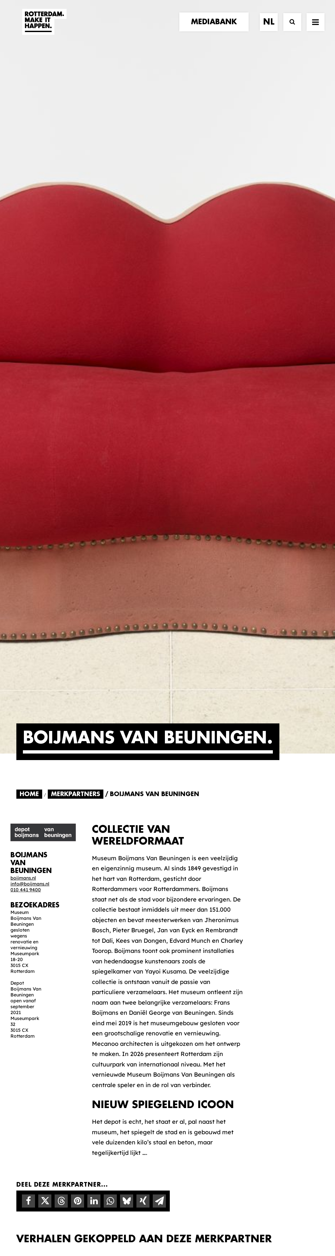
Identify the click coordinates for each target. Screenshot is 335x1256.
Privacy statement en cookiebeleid (195, 1228)
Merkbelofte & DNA (125, 1067)
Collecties (193, 1061)
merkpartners (39, 1044)
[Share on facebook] (28, 667)
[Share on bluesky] (126, 667)
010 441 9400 (25, 356)
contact (30, 1064)
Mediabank (195, 1051)
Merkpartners (75, 261)
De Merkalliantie (121, 1057)
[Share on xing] (143, 667)
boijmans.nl (23, 344)
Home (29, 261)
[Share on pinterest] (77, 667)
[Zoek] (289, 29)
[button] (18, 1209)
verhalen (31, 1037)
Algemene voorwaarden (128, 1228)
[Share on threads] (61, 667)
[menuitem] (216, 28)
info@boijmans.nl (29, 350)
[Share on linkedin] (93, 667)
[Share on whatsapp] (110, 667)
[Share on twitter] (44, 667)
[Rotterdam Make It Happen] (43, 28)
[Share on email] (159, 667)
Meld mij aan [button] (285, 1071)
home (25, 1030)
